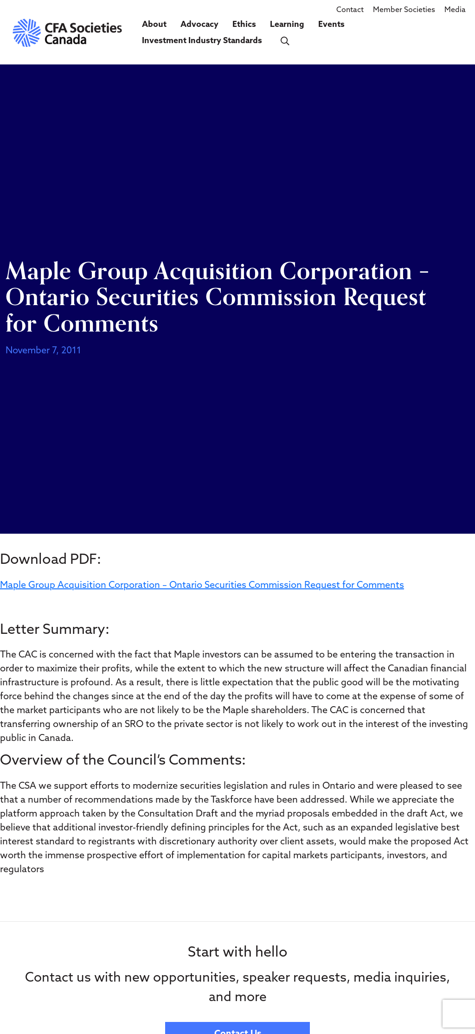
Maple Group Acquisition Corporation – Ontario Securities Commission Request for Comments (202, 585)
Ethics (244, 25)
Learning (287, 25)
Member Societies (404, 10)
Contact (350, 10)
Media (455, 10)
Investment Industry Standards (202, 41)
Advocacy (199, 25)
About (154, 25)
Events (331, 25)
